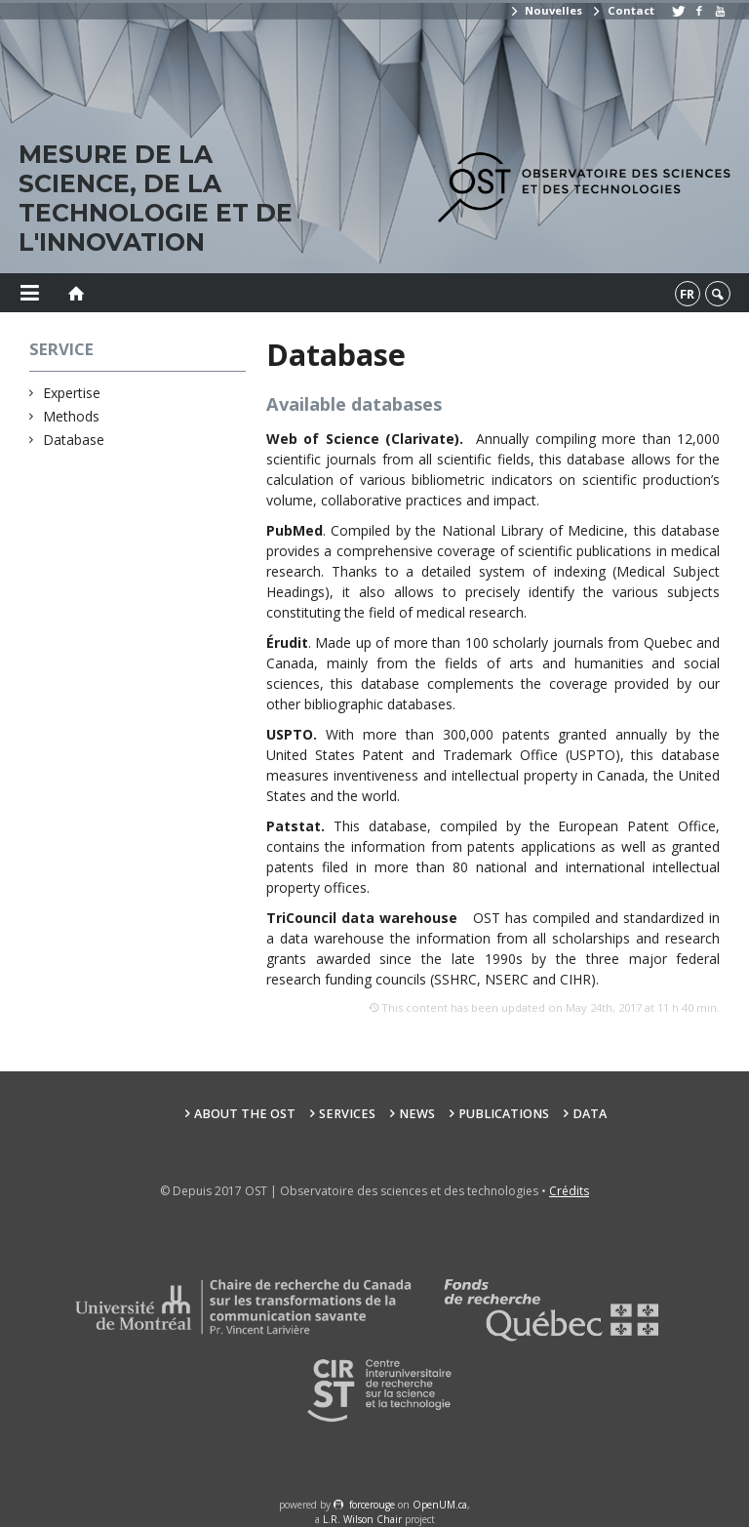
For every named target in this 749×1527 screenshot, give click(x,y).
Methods (71, 416)
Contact (622, 10)
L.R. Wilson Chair (362, 1519)
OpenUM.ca (440, 1504)
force (372, 1504)
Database (74, 439)
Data (589, 1113)
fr (687, 293)
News (417, 1113)
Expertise (72, 392)
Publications (503, 1113)
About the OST (245, 1113)
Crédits (569, 1191)
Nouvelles (545, 10)
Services (347, 1113)
